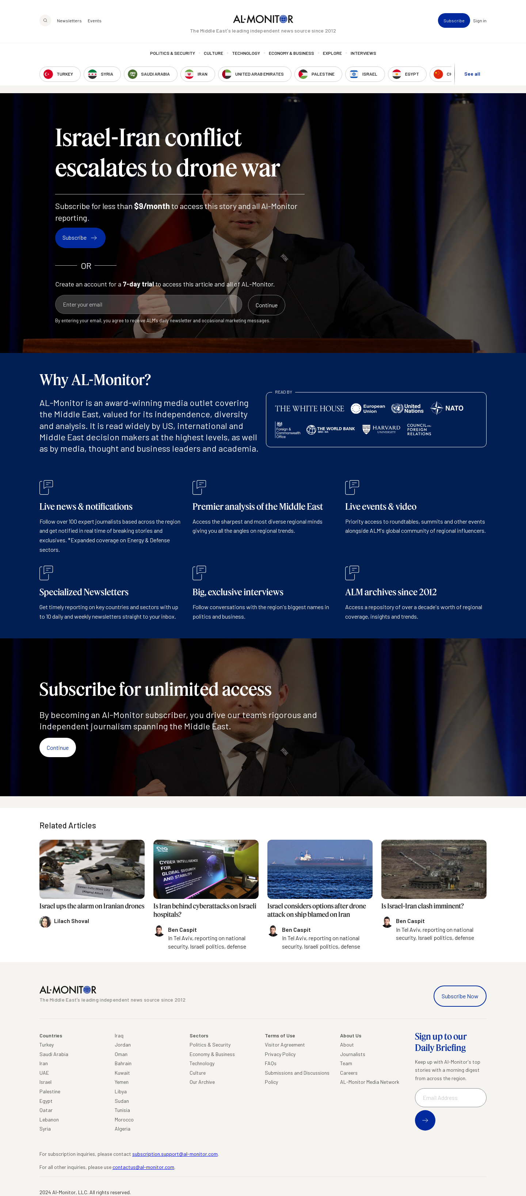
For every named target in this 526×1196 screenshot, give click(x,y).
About (347, 1044)
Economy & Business (291, 53)
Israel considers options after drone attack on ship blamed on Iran (316, 910)
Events (95, 20)
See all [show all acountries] (472, 74)
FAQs (271, 1063)
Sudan (122, 1101)
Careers (349, 1073)
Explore (332, 53)
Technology (246, 53)
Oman (121, 1054)
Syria (45, 1128)
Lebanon (49, 1119)
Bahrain (123, 1063)
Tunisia (122, 1110)
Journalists (352, 1054)
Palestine (49, 1091)
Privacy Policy (280, 1054)
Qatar (46, 1110)
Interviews (363, 53)
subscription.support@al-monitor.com (175, 1154)
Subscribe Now (460, 995)
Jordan (123, 1044)
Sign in (480, 20)
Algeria (122, 1128)
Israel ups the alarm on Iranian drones (91, 906)
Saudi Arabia (53, 1054)
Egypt (46, 1101)
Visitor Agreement (285, 1044)
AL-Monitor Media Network (369, 1082)
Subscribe (454, 20)
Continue (58, 747)
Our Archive (202, 1082)
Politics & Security (172, 53)
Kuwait (122, 1073)
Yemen (122, 1082)
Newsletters (69, 20)
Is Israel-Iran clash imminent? (422, 906)
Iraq (119, 1035)
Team (346, 1063)
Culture (213, 53)
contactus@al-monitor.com (143, 1167)
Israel (45, 1082)
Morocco (124, 1119)
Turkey (46, 1044)
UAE (44, 1073)
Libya (121, 1091)
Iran (43, 1063)
